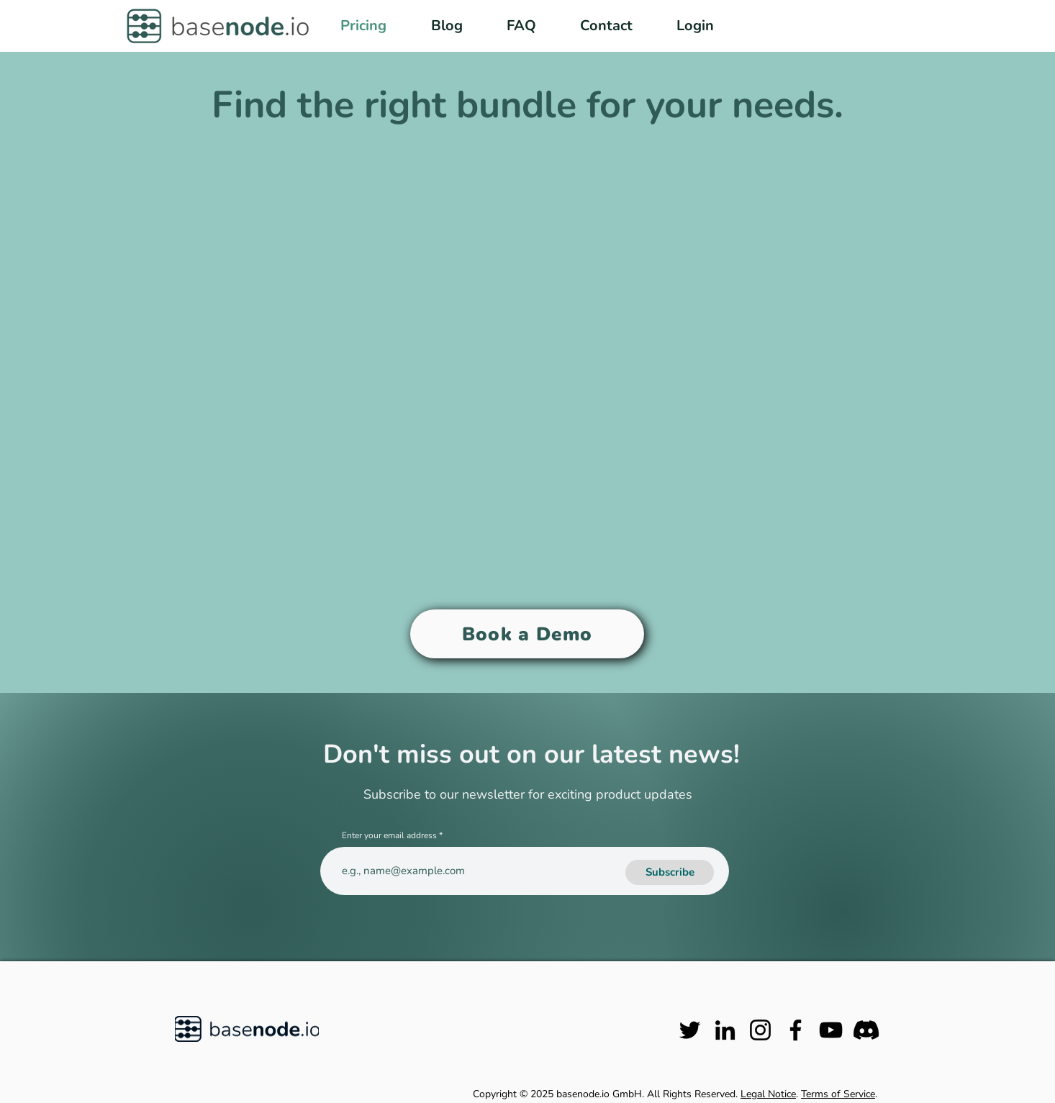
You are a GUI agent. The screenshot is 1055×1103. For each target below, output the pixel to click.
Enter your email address (389, 835)
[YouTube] (831, 1030)
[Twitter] (690, 1030)
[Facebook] (796, 1030)
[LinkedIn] (725, 1030)
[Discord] (866, 1030)
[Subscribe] (669, 872)
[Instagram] (760, 1030)
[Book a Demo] (527, 633)
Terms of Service (838, 1094)
